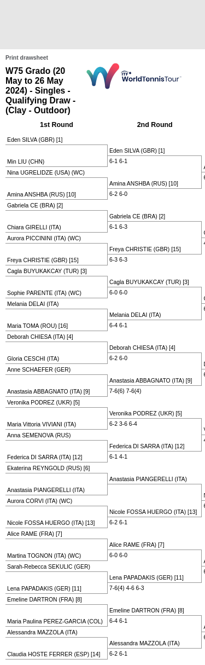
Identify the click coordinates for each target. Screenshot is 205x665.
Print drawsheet (26, 58)
